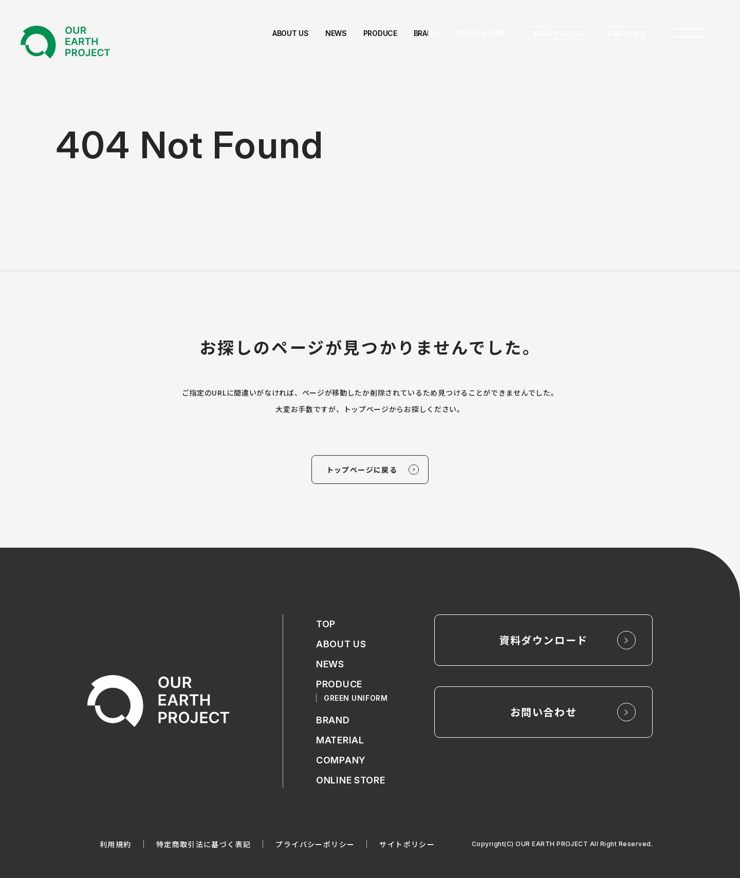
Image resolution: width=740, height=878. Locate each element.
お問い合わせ (626, 33)
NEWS (330, 664)
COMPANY (340, 760)
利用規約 (116, 844)
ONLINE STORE (350, 780)
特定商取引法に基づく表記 (203, 844)
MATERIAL (340, 740)
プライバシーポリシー (315, 844)
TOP (326, 624)
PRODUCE (339, 684)
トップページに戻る (362, 469)
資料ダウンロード (559, 33)
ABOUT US (341, 644)
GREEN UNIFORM (355, 698)
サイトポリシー (407, 844)
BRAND (333, 720)
